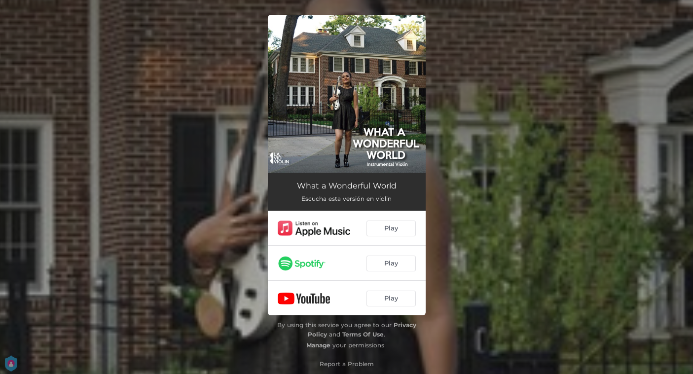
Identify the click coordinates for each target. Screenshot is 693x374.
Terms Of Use (363, 334)
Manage (318, 345)
